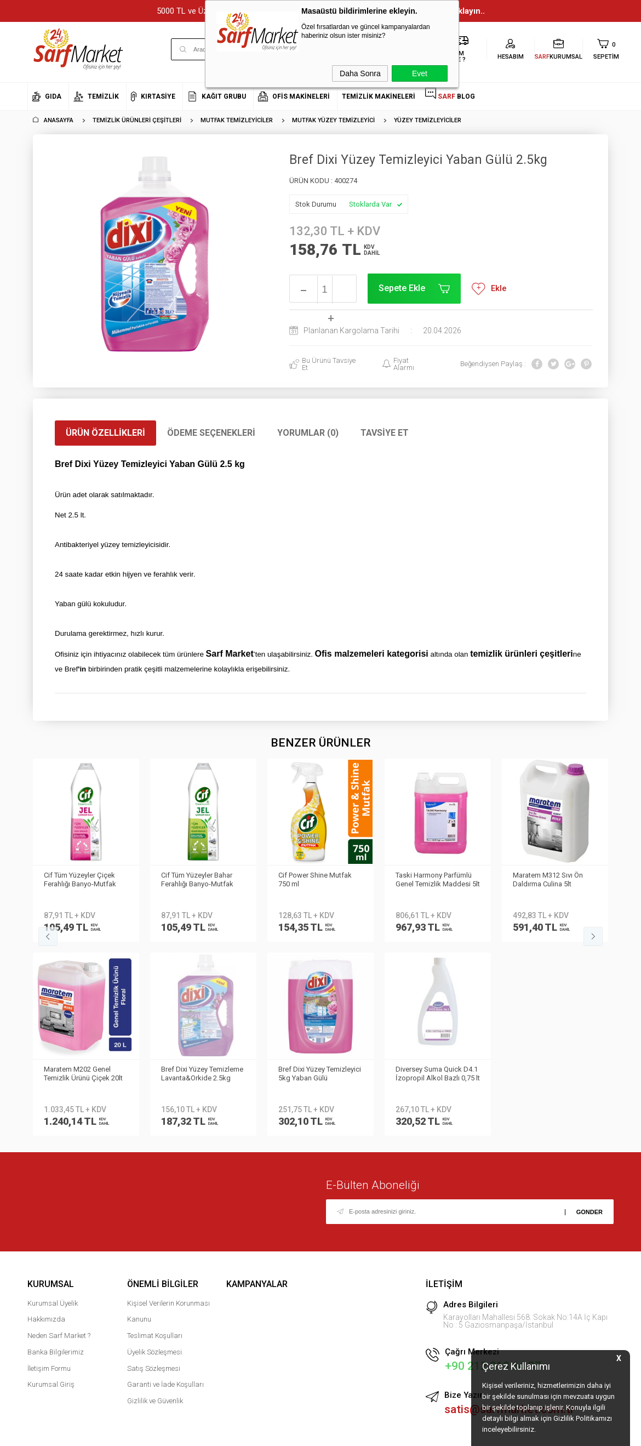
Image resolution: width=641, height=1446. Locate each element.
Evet (419, 73)
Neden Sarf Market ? (58, 1141)
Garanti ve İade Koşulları (165, 1190)
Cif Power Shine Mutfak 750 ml (197, 879)
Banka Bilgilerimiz (55, 1158)
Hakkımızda (46, 1125)
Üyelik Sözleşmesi (154, 1158)
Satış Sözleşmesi (153, 1174)
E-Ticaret (287, 1432)
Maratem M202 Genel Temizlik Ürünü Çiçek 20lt (552, 879)
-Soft (264, 1432)
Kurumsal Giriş (51, 1190)
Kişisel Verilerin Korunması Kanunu (168, 1117)
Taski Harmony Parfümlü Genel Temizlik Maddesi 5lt (320, 879)
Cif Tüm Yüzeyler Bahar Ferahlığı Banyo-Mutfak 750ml (80, 880)
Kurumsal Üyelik (52, 1109)
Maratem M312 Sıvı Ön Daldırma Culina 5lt (431, 879)
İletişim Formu (49, 1174)
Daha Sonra (360, 73)
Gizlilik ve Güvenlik (155, 1207)
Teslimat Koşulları (154, 1141)
